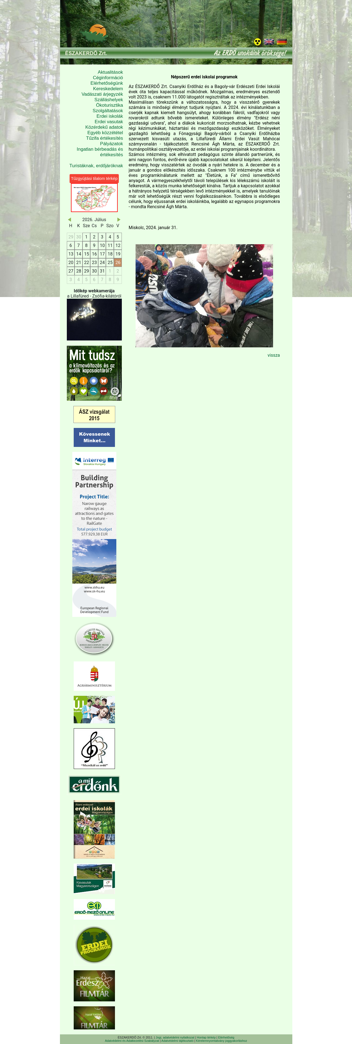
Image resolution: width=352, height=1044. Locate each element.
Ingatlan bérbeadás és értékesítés (100, 152)
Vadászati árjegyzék (102, 94)
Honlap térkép (206, 1037)
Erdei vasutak (109, 121)
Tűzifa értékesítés (104, 138)
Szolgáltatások (108, 110)
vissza (274, 355)
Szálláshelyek (108, 99)
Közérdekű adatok (104, 127)
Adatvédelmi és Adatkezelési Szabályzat (132, 1040)
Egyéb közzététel (105, 132)
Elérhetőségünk (106, 83)
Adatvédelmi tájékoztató (177, 1040)
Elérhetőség (226, 1037)
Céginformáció (108, 77)
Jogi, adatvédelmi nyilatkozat (175, 1037)
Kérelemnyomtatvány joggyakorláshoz (221, 1040)
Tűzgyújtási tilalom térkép (94, 178)
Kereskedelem (108, 88)
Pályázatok (111, 143)
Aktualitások (110, 72)
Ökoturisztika (109, 105)
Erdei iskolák (110, 116)
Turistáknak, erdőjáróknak (96, 165)
